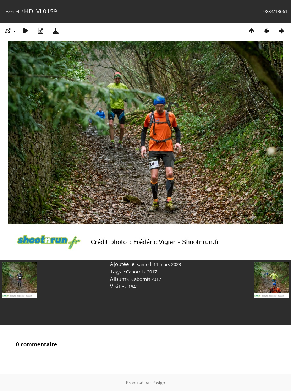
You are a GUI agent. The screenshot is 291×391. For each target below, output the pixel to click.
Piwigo (158, 383)
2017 (152, 271)
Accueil (13, 12)
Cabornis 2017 (146, 279)
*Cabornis (134, 271)
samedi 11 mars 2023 (159, 264)
